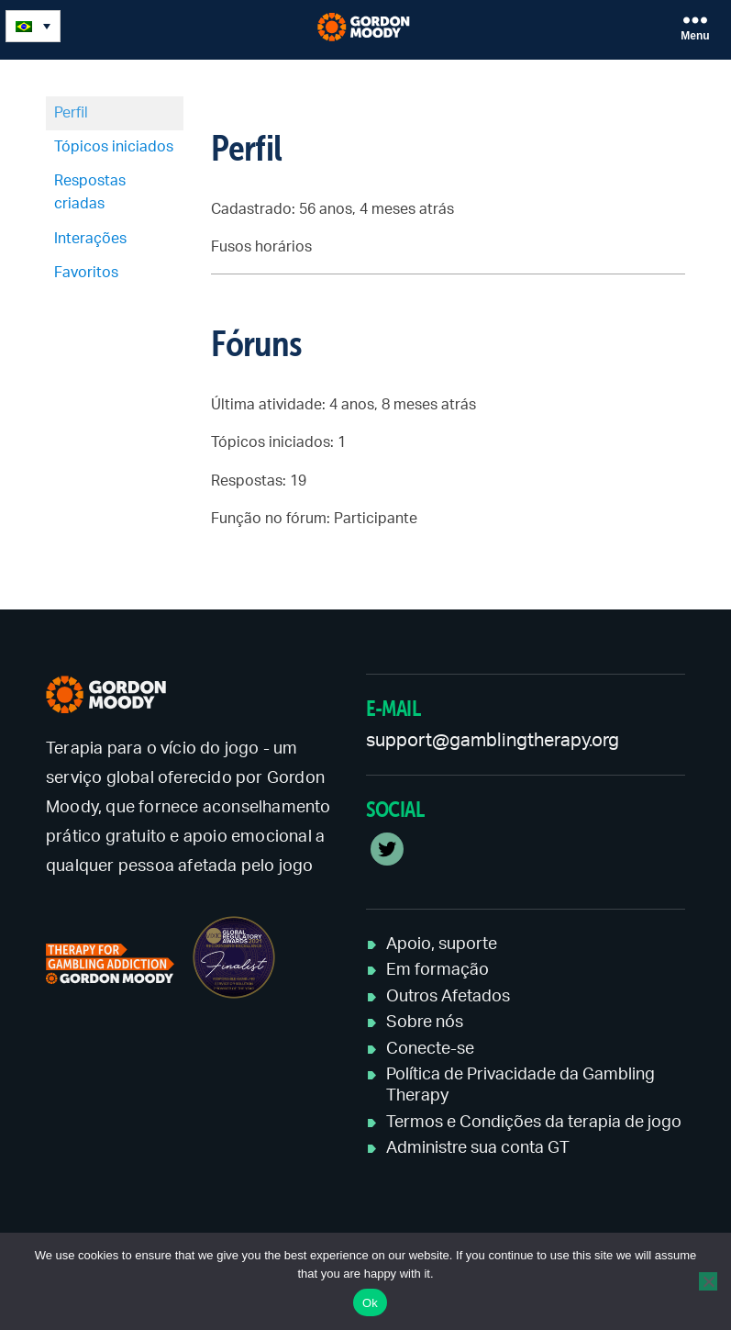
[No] (708, 1281)
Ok (370, 1303)
